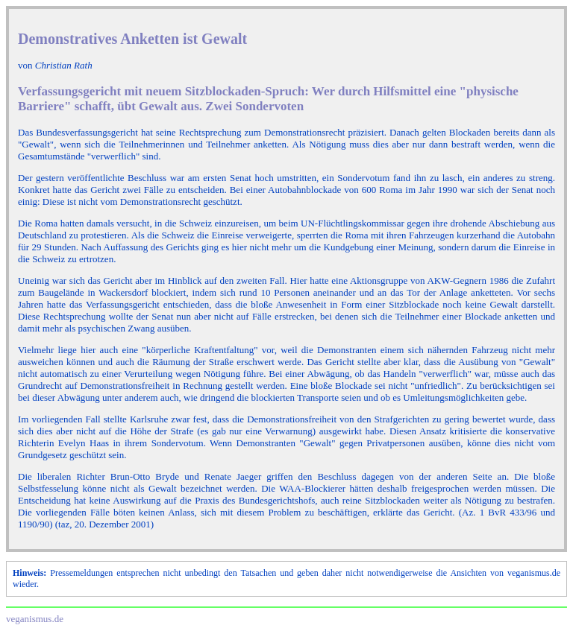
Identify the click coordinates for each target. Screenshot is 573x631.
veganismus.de (34, 618)
